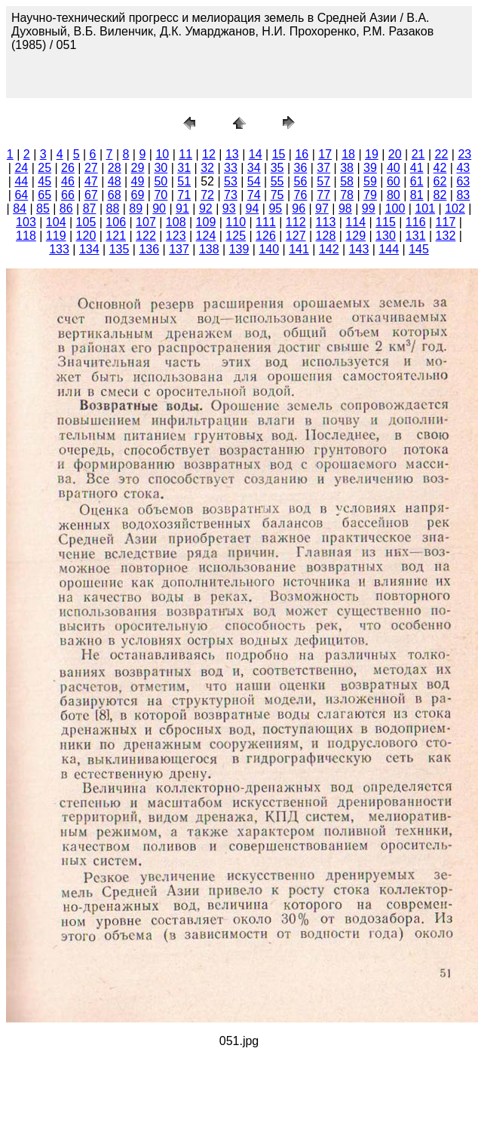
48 (114, 181)
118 (26, 235)
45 (44, 181)
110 (235, 222)
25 (44, 167)
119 (56, 235)
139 (239, 249)
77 (323, 195)
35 (277, 167)
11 (185, 154)
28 (114, 167)
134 (89, 249)
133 (59, 249)
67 (91, 195)
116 (416, 222)
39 (370, 167)
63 (463, 181)
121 (116, 235)
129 (355, 235)
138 (209, 249)
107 (146, 222)
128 (326, 235)
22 (442, 154)
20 (395, 154)
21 (418, 154)
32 (207, 167)
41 (417, 167)
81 (417, 195)
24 (21, 167)
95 (275, 208)
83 (463, 195)
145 (419, 249)
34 (254, 167)
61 (417, 181)
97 (322, 208)
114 (355, 222)
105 (86, 222)
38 (347, 167)
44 (21, 181)
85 (43, 208)
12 (209, 154)
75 (277, 195)
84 (19, 208)
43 (463, 167)
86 (66, 208)
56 (301, 181)
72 (207, 195)
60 (393, 181)
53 (230, 181)
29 (138, 167)
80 (393, 195)
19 (371, 154)
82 (440, 195)
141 (299, 249)
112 (296, 222)
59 (370, 181)
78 (347, 195)
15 (279, 154)
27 (91, 167)
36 (301, 167)
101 (425, 208)
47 (91, 181)
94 (252, 208)
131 (416, 235)
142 (329, 249)
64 (21, 195)
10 (162, 154)
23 (464, 154)
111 (266, 222)
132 (446, 235)
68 (114, 195)
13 (232, 154)
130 (385, 235)
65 (44, 195)
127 (296, 235)
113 (326, 222)
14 (255, 154)
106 (116, 222)
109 (206, 222)
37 (323, 167)
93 (229, 208)
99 (368, 208)
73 (230, 195)
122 (146, 235)
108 (176, 222)
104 (56, 222)
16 (301, 154)
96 (298, 208)
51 (184, 181)
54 (254, 181)
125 (235, 235)
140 (269, 249)
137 (179, 249)
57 (323, 181)
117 (446, 222)
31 (184, 167)
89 (135, 208)
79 (370, 195)
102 (455, 208)
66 (68, 195)
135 (119, 249)
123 (176, 235)
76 (301, 195)
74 (254, 195)
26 (68, 167)
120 (86, 235)
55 (277, 181)
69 (138, 195)
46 (68, 181)
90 (159, 208)
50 (160, 181)
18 (348, 154)
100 (395, 208)
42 (440, 167)
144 (388, 249)
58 (347, 181)
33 (230, 167)
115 (385, 222)
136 (149, 249)
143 (359, 249)
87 (90, 208)
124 (206, 235)
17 (325, 154)
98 (345, 208)
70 (160, 195)
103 (26, 222)
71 (184, 195)
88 (113, 208)
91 (182, 208)
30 (160, 167)
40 (393, 167)
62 (440, 181)
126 (266, 235)
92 (206, 208)
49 (138, 181)
